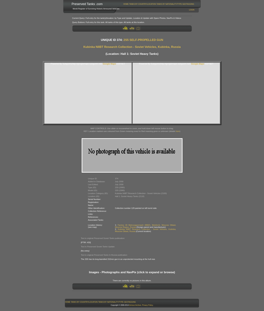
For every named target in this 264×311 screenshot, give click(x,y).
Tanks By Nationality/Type (169, 4)
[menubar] (158, 4)
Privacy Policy (147, 305)
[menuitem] (126, 4)
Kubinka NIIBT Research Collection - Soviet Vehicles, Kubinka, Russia (132, 47)
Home (126, 4)
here (178, 131)
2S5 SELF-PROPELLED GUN (143, 40)
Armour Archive (135, 305)
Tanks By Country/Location (142, 4)
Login (191, 10)
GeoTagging (188, 4)
